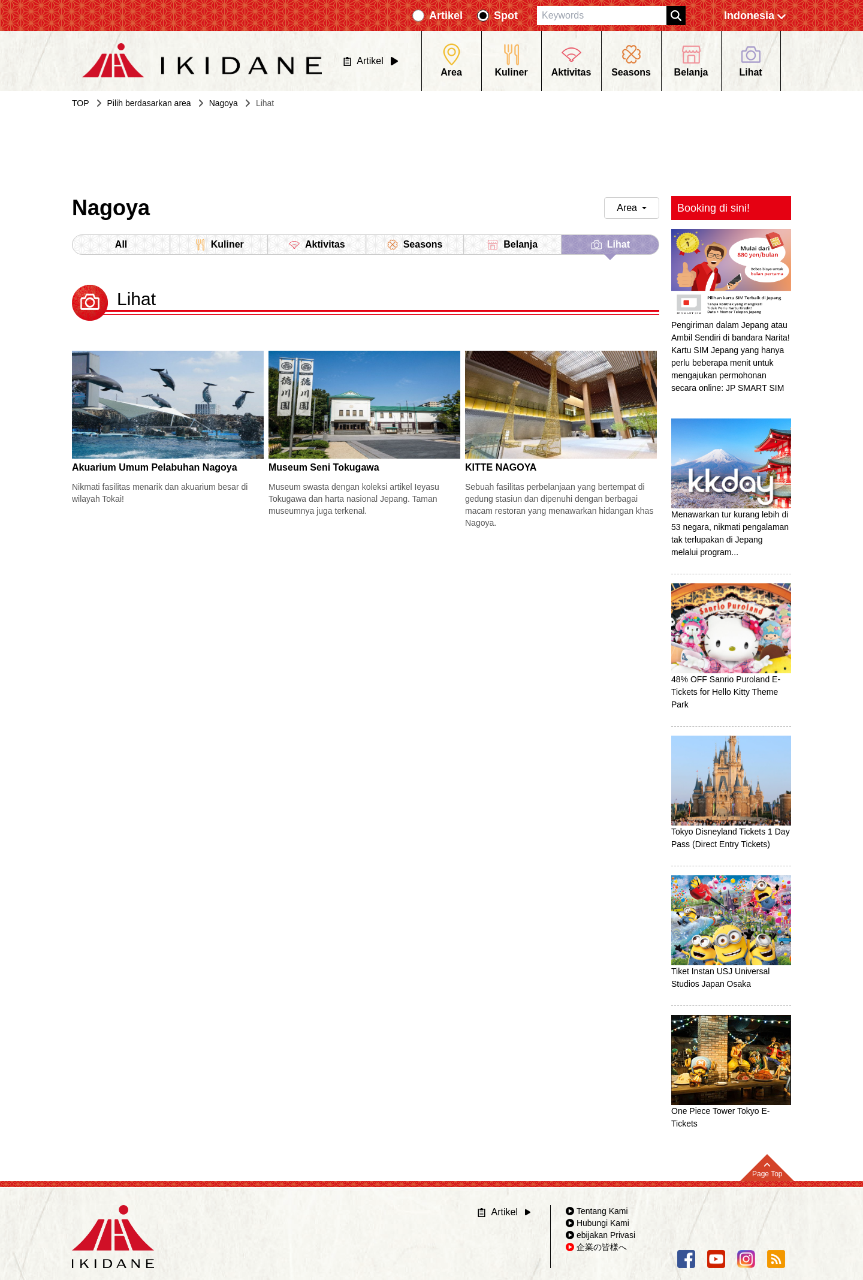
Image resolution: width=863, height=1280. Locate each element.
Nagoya (223, 103)
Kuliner (219, 245)
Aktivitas (316, 245)
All (121, 244)
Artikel (446, 16)
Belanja (512, 245)
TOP (80, 103)
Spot (506, 16)
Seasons (415, 245)
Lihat (610, 247)
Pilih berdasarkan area (149, 103)
